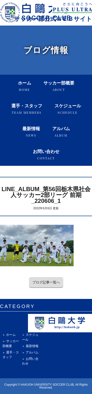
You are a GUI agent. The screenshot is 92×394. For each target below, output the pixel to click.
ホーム (24, 86)
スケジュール (67, 108)
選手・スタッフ (26, 108)
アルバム (61, 131)
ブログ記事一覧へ (46, 282)
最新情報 (31, 131)
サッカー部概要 (58, 86)
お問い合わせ (46, 154)
